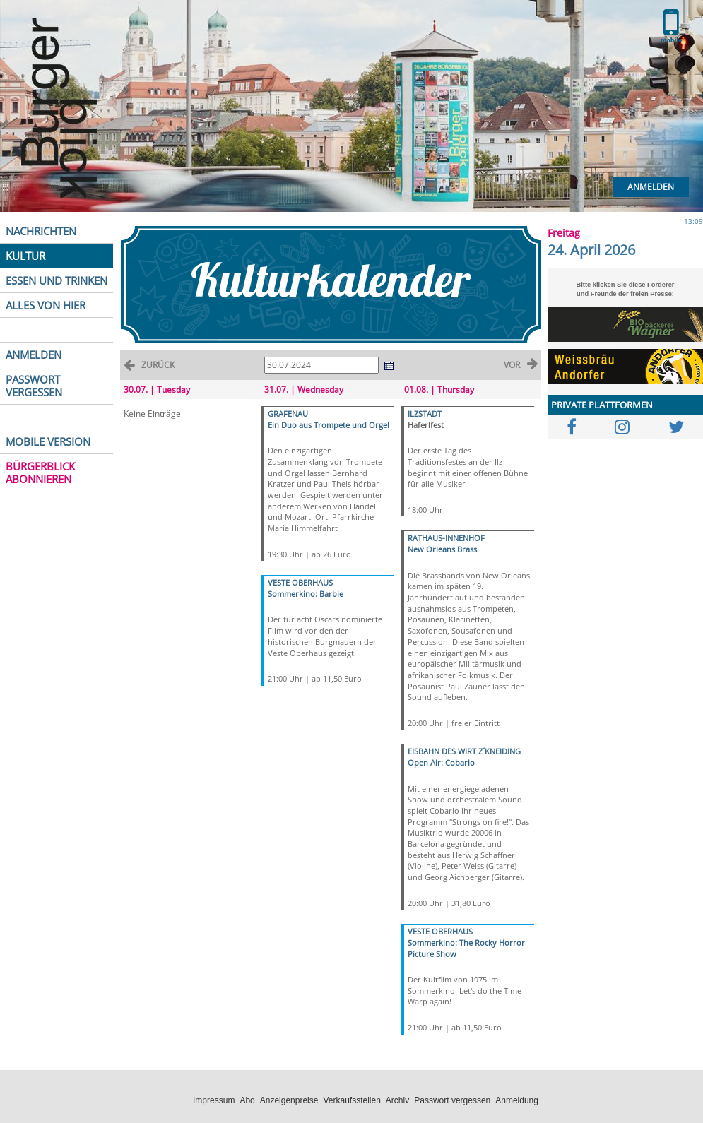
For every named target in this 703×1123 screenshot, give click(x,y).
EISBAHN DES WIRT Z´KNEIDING (464, 751)
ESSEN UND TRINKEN (56, 280)
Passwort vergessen (452, 1100)
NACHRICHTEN (41, 231)
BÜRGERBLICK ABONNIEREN (40, 472)
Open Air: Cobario (441, 762)
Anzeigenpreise (289, 1100)
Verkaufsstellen (351, 1100)
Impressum (214, 1100)
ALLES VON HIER (45, 305)
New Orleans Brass (442, 549)
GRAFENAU (288, 413)
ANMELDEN (33, 354)
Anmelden (650, 187)
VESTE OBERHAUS (300, 582)
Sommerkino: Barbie (305, 593)
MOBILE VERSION (48, 441)
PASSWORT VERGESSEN (34, 385)
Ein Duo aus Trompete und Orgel (328, 425)
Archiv (397, 1100)
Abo (247, 1100)
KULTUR (25, 256)
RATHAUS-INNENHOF (446, 538)
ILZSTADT (425, 413)
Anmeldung (516, 1100)
